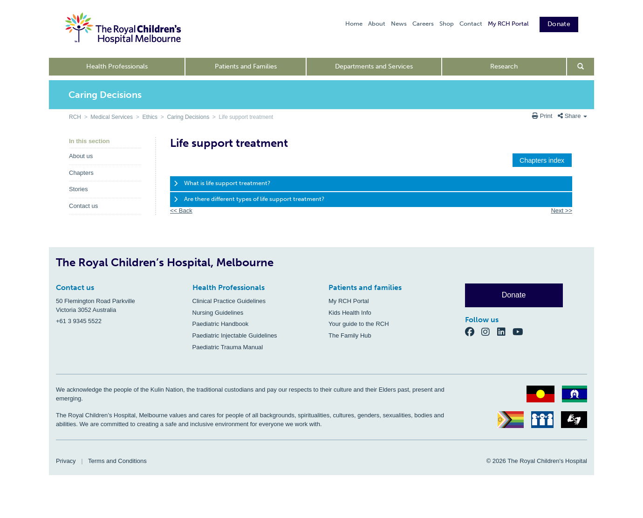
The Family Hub (349, 335)
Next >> (561, 210)
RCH (75, 117)
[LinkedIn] (505, 331)
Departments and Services (374, 66)
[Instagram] (489, 331)
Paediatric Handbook (220, 323)
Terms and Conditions (117, 460)
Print (543, 115)
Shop (446, 23)
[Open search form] (581, 67)
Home (354, 23)
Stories (78, 189)
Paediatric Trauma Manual (227, 347)
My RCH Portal (508, 23)
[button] (542, 160)
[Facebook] (473, 331)
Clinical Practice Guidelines (229, 300)
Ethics (149, 117)
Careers (423, 23)
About (376, 23)
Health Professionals (117, 66)
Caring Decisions (188, 117)
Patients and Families (246, 66)
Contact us (83, 205)
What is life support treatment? (227, 183)
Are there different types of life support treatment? (254, 198)
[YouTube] (521, 331)
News (399, 23)
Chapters (81, 172)
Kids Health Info (349, 312)
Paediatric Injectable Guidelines (234, 335)
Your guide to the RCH (358, 323)
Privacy (66, 460)
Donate (558, 24)
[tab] (371, 183)
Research (504, 66)
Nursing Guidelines (218, 312)
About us (81, 155)
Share (572, 115)
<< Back (181, 210)
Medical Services (111, 117)
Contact (470, 23)
